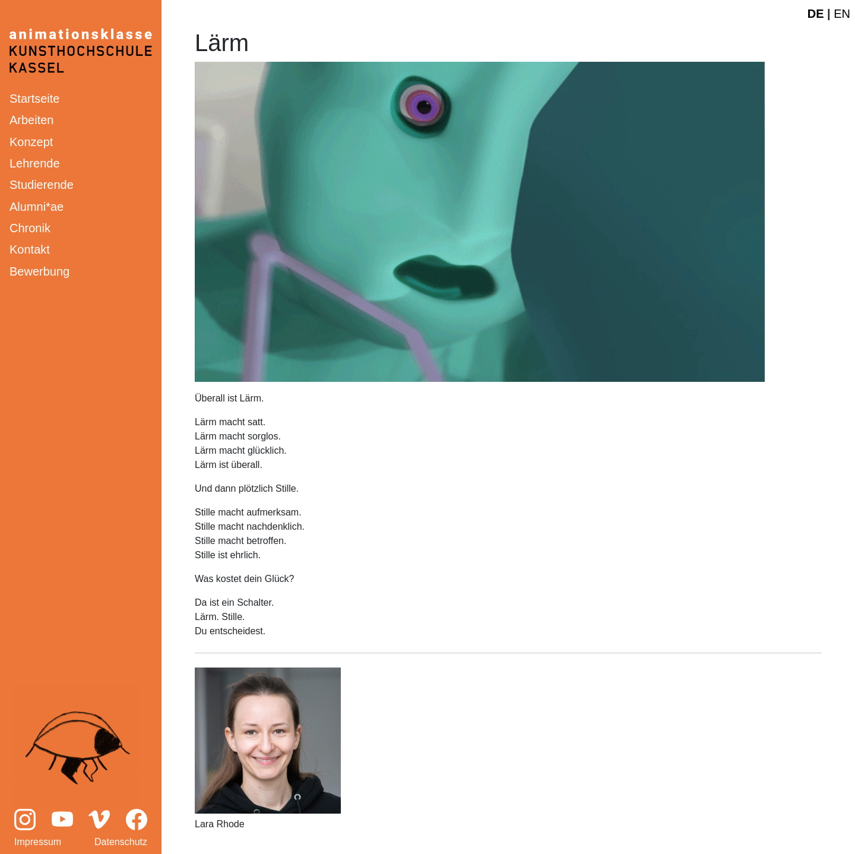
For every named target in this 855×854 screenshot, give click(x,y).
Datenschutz (120, 842)
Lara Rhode (220, 824)
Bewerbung (39, 271)
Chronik (30, 228)
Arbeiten (32, 119)
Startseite (34, 98)
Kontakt (30, 249)
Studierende (42, 184)
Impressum (37, 842)
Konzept (31, 141)
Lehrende (35, 163)
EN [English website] (842, 13)
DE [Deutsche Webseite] (816, 13)
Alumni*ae (37, 206)
